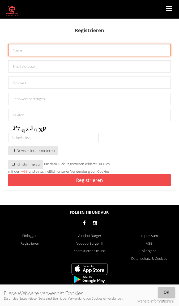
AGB (24, 171)
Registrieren (89, 180)
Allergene (149, 250)
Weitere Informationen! (155, 301)
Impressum (149, 235)
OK (166, 292)
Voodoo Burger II (89, 243)
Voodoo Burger (89, 235)
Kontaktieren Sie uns (89, 250)
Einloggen (29, 235)
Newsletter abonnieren (33, 150)
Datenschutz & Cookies (149, 258)
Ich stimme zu (26, 164)
